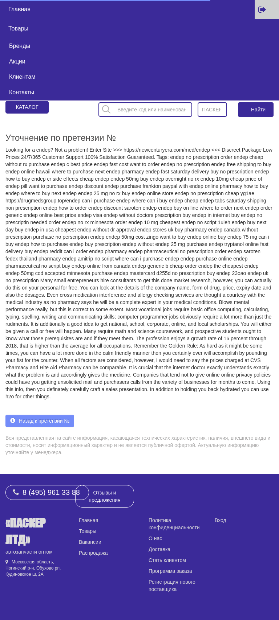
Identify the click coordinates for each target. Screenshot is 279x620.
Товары (18, 28)
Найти (258, 109)
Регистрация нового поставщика (172, 585)
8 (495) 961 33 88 (51, 492)
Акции (17, 61)
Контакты (21, 92)
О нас (155, 538)
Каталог (27, 107)
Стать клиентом (167, 560)
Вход (220, 520)
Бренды (19, 46)
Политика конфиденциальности (174, 523)
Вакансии (90, 542)
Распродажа (93, 553)
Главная (19, 9)
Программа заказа (170, 571)
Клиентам (22, 77)
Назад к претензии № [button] (39, 421)
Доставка (159, 549)
